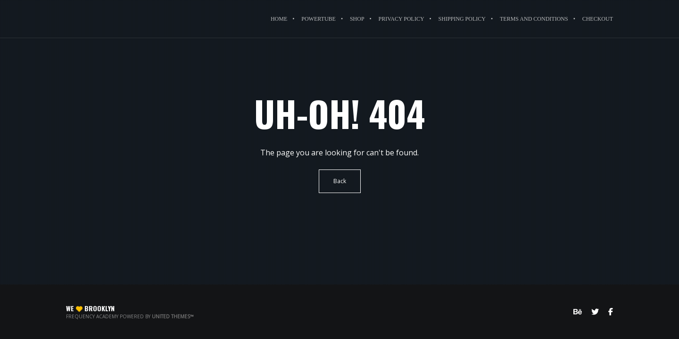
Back (339, 181)
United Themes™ (173, 316)
